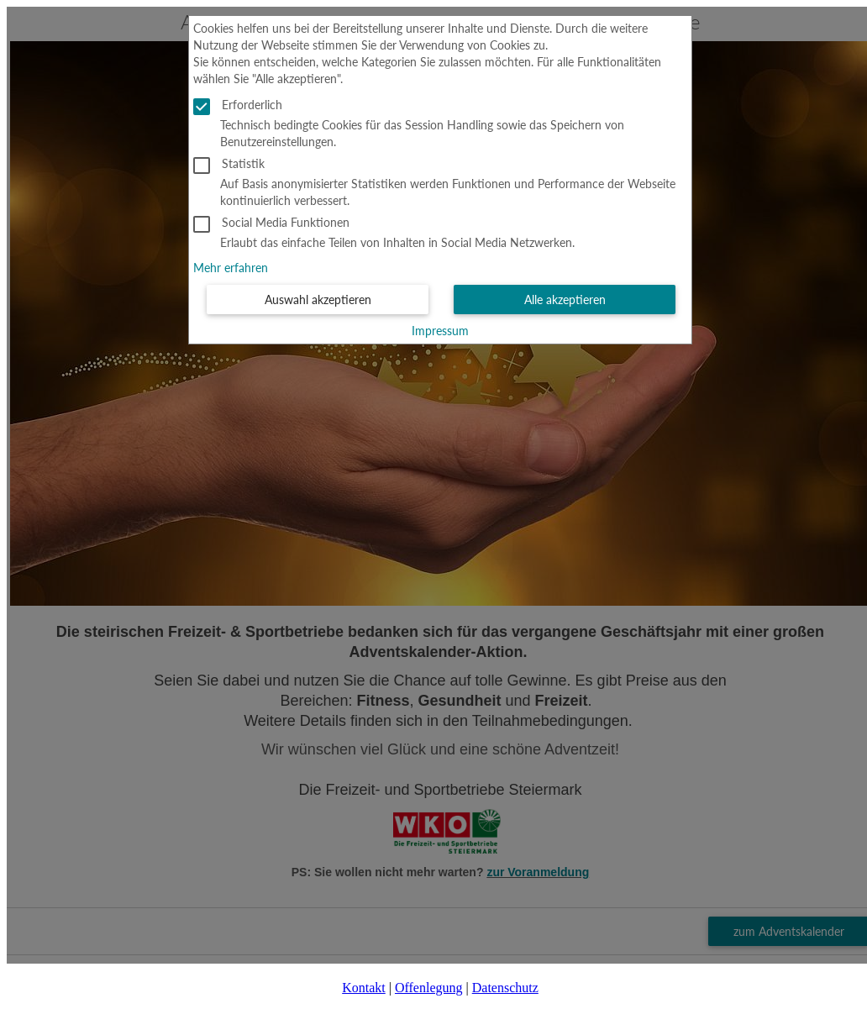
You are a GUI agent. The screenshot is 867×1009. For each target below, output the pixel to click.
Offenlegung (429, 987)
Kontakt (364, 987)
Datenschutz (505, 987)
